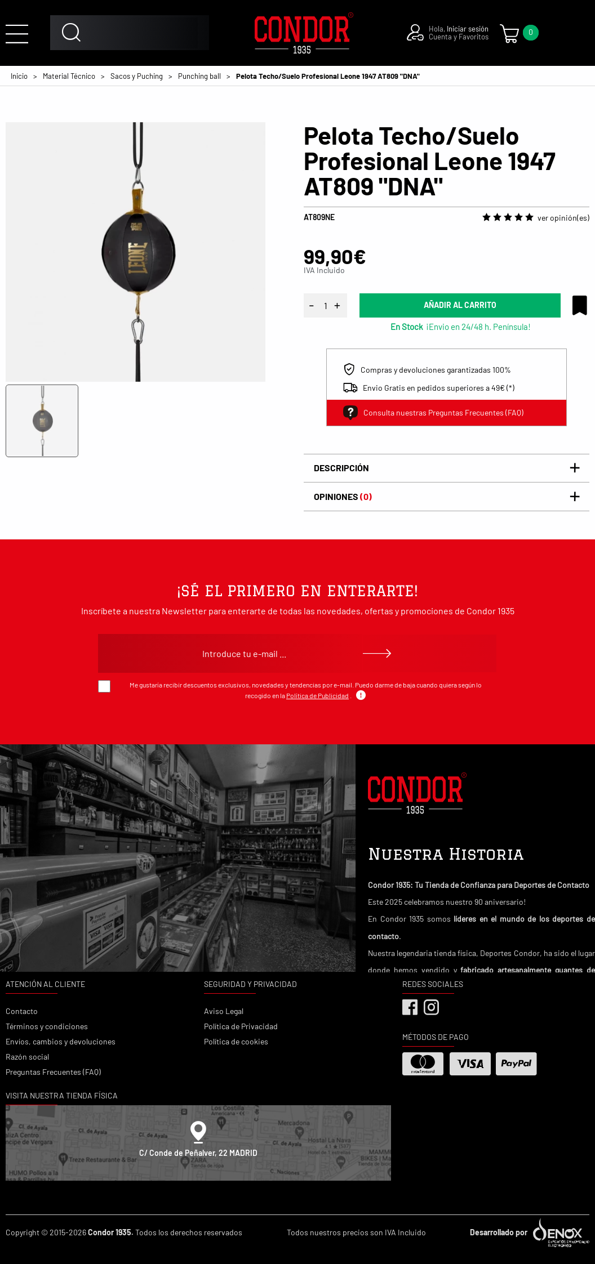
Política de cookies (236, 1041)
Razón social (27, 1056)
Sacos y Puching (136, 76)
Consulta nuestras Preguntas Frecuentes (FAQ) (433, 412)
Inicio (19, 76)
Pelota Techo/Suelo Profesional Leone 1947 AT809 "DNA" (328, 76)
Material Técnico (69, 76)
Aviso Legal (223, 1011)
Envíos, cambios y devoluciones (61, 1041)
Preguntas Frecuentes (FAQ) (53, 1072)
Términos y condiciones (47, 1026)
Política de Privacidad (241, 1026)
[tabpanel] (135, 252)
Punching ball (199, 76)
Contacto (22, 1011)
